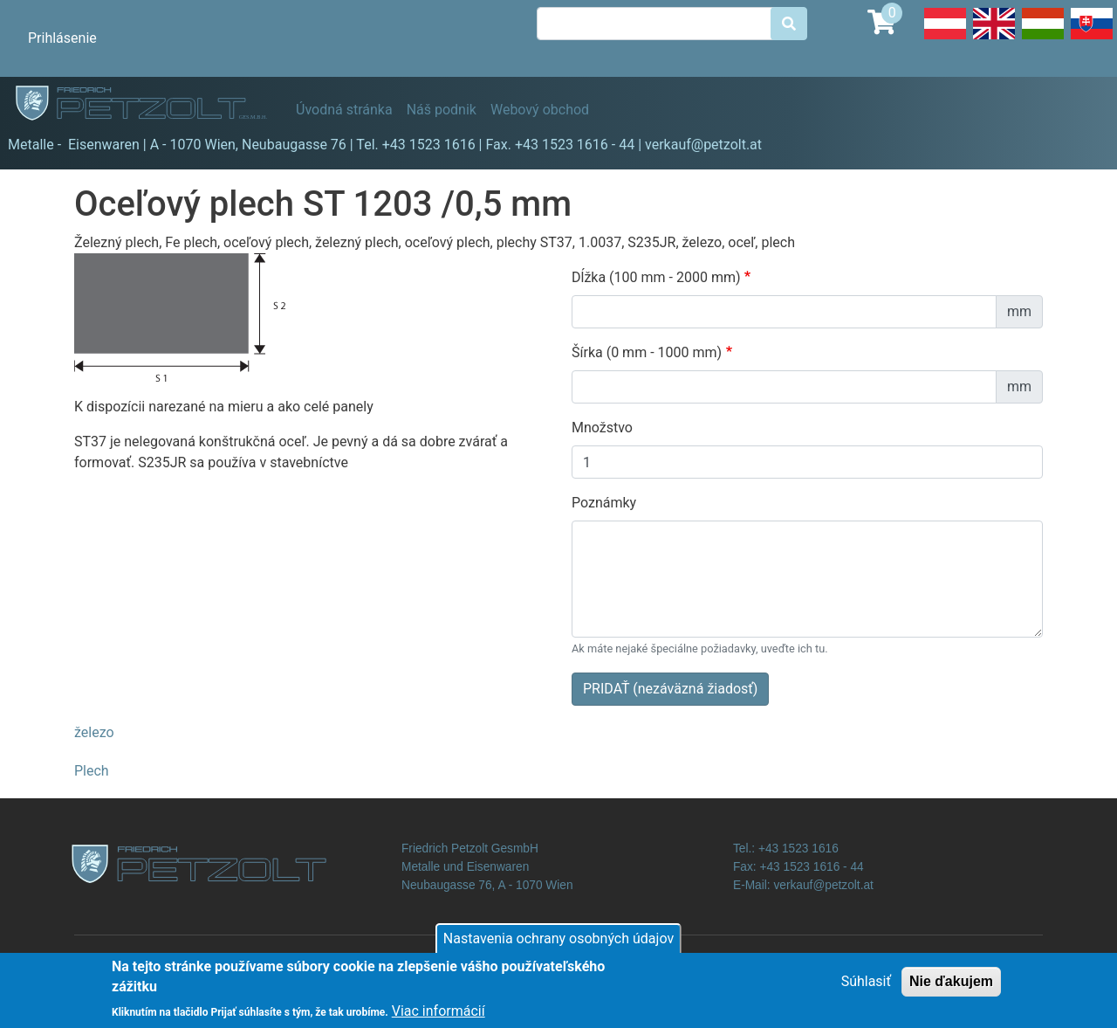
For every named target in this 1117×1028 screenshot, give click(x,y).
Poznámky (604, 502)
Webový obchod (539, 109)
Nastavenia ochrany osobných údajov (558, 945)
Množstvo (602, 427)
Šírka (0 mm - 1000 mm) (647, 352)
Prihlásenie (62, 38)
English (994, 38)
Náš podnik (441, 109)
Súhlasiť (866, 988)
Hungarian (1043, 38)
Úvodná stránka (344, 109)
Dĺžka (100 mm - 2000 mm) (656, 277)
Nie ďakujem (951, 988)
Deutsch (945, 38)
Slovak (1092, 38)
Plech (91, 770)
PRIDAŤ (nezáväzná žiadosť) (670, 688)
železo (94, 732)
